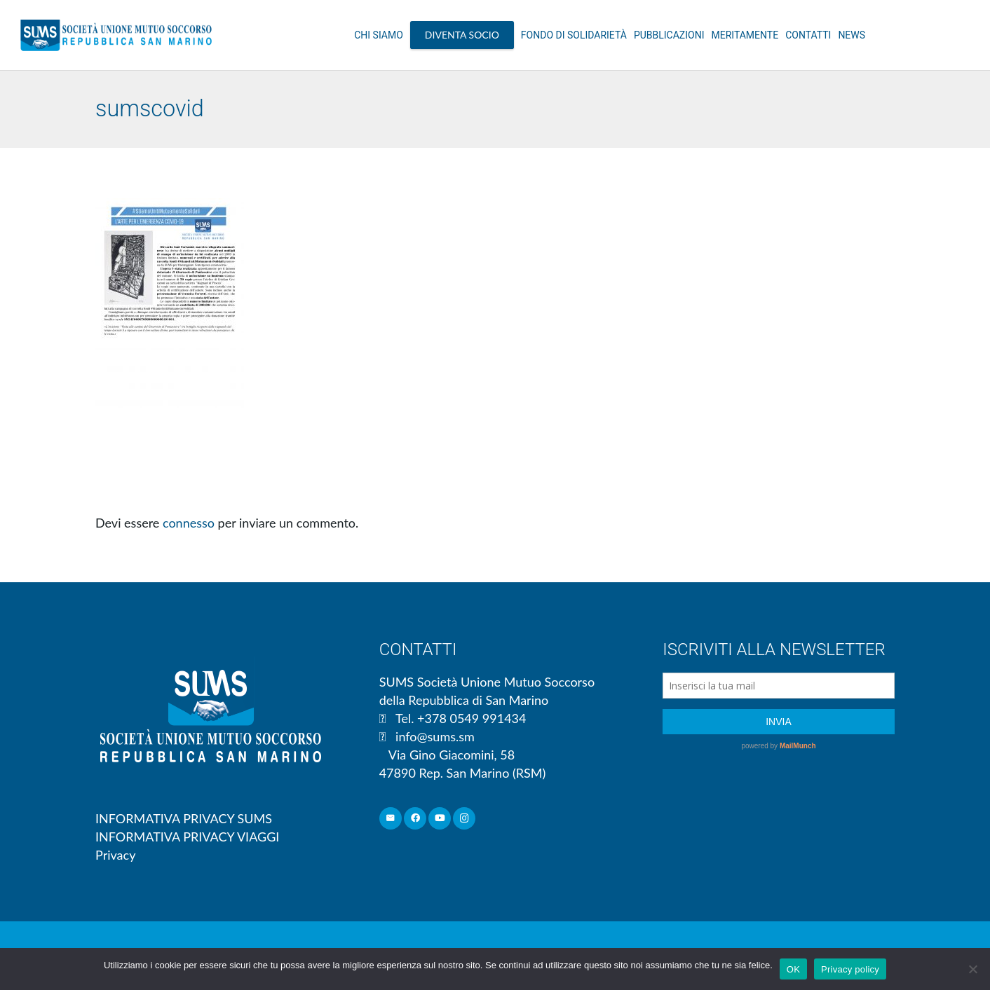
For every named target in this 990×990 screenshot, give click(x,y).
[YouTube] (440, 818)
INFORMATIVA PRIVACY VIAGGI (187, 836)
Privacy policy (850, 969)
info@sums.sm (435, 736)
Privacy (115, 854)
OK (793, 969)
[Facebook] (415, 818)
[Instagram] (464, 818)
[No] (972, 969)
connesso (189, 522)
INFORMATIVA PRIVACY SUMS (183, 818)
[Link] (116, 35)
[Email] (390, 818)
